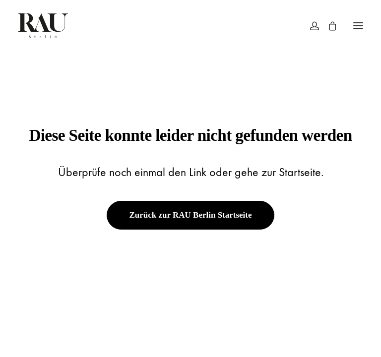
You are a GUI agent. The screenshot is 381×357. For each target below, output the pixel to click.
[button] (358, 26)
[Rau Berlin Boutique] (43, 25)
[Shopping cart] (328, 25)
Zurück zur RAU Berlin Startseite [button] (190, 215)
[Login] (310, 25)
